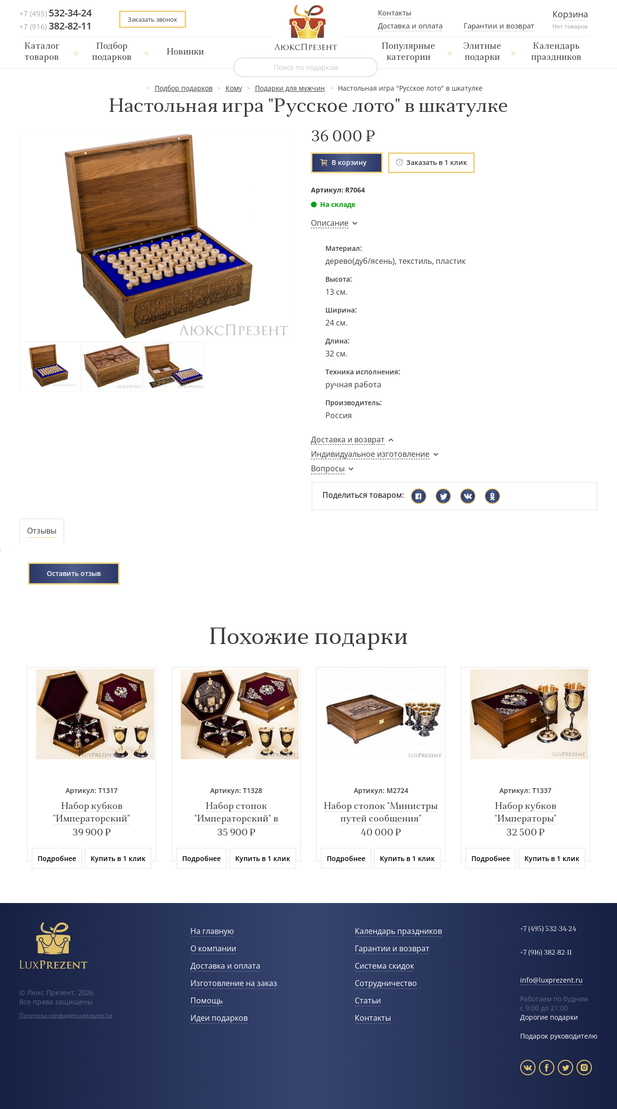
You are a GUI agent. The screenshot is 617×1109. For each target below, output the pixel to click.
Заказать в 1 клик (431, 162)
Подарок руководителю (559, 1036)
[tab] (41, 531)
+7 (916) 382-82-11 (546, 953)
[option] (92, 764)
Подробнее (57, 858)
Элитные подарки (482, 52)
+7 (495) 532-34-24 (548, 929)
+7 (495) (55, 13)
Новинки (185, 52)
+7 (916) (55, 26)
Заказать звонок (152, 19)
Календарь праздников (556, 52)
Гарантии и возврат (499, 25)
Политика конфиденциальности (65, 1015)
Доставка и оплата (410, 25)
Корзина (570, 14)
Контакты (395, 12)
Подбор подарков (112, 52)
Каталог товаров (42, 52)
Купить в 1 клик (118, 858)
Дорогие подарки (549, 1017)
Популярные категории (408, 52)
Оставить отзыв (74, 573)
